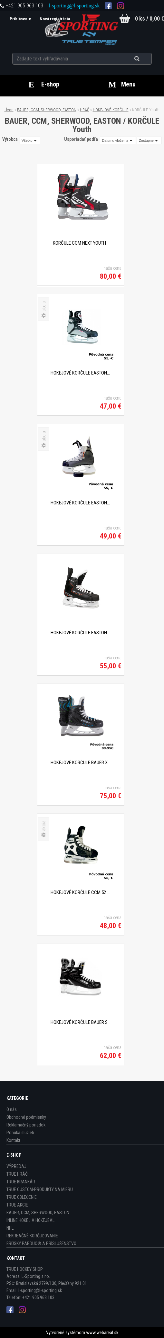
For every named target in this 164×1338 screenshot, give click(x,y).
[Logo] (82, 29)
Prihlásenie (20, 18)
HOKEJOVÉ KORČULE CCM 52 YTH (81, 892)
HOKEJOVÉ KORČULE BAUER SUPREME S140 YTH (81, 1022)
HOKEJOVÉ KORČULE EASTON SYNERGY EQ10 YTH (81, 633)
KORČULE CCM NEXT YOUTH (79, 243)
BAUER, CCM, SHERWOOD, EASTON (46, 109)
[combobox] (118, 140)
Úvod (9, 109)
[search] (144, 58)
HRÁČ (84, 109)
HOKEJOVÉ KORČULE (111, 109)
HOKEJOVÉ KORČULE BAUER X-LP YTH (81, 762)
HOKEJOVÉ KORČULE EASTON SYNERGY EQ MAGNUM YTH (81, 503)
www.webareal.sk (102, 1332)
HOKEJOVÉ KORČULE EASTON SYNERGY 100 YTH (81, 373)
